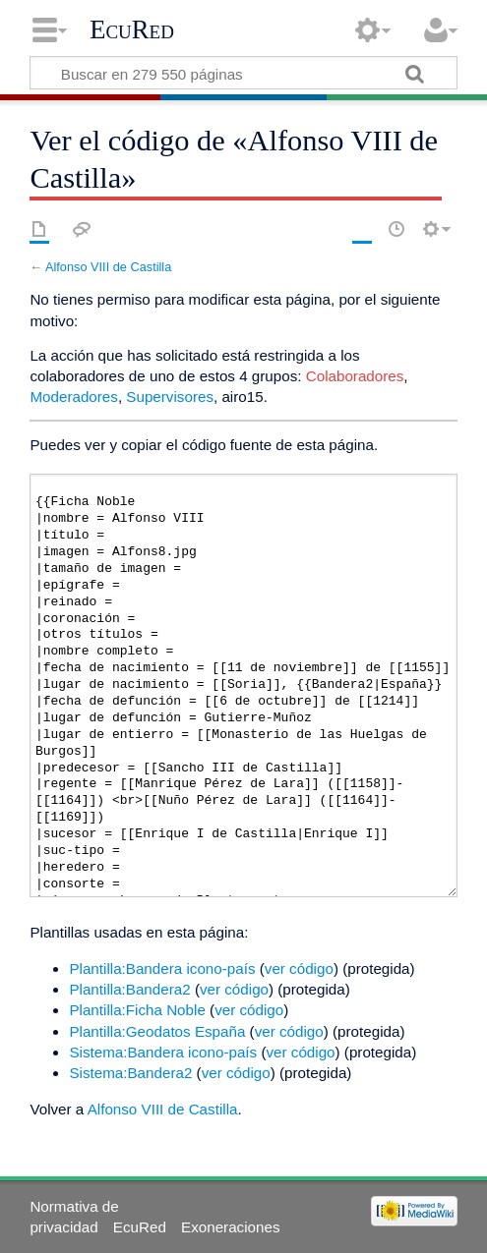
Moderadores (74, 396)
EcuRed (132, 29)
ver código (299, 968)
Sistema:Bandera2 (130, 1072)
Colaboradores (355, 376)
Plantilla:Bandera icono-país (162, 968)
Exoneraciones (230, 1227)
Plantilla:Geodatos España (157, 1031)
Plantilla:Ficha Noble (137, 1009)
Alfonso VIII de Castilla (108, 266)
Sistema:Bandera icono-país (163, 1052)
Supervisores (169, 396)
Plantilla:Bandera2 (129, 989)
